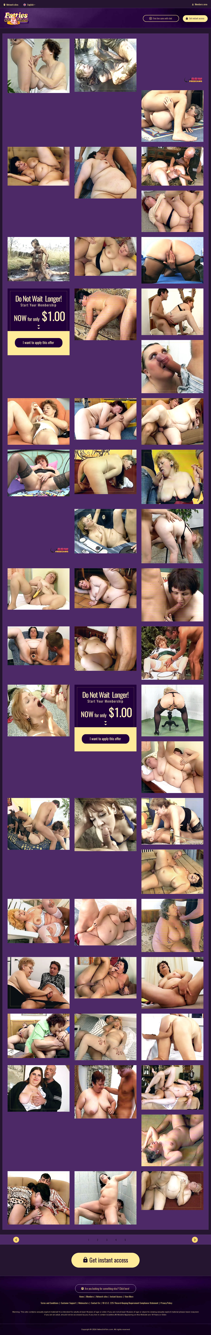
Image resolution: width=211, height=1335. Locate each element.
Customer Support (68, 1302)
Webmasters (83, 1302)
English (30, 4)
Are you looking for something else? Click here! (107, 1288)
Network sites (12, 4)
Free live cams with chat (162, 18)
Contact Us (95, 1302)
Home (81, 1296)
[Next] (195, 1240)
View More (129, 1296)
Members (90, 1296)
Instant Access (116, 1296)
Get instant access (196, 18)
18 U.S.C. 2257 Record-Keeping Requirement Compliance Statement (130, 1302)
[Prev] (16, 1240)
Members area (201, 4)
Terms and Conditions (50, 1302)
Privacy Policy (166, 1302)
